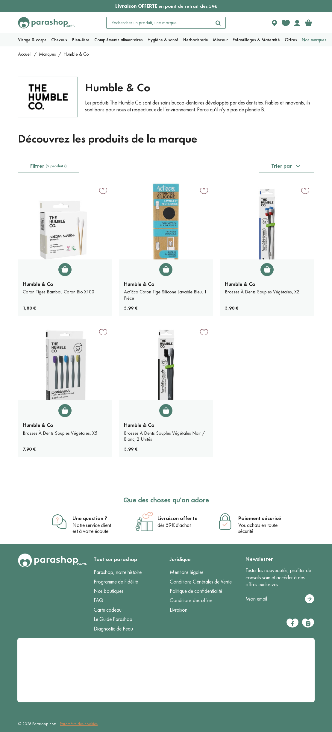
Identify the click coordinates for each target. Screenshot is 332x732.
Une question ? (89, 518)
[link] (308, 22)
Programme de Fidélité (116, 581)
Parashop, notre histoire (118, 572)
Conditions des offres (191, 600)
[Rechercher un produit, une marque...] (159, 22)
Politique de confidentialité (196, 591)
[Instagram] (308, 623)
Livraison (178, 610)
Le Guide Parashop (113, 619)
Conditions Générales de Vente (201, 581)
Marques (47, 54)
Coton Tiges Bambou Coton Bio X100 (58, 292)
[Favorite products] (285, 22)
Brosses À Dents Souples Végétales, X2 (262, 292)
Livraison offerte (177, 518)
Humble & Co (38, 284)
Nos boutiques (108, 591)
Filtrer (48, 166)
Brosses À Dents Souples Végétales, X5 (60, 433)
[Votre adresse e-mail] (279, 599)
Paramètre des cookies (79, 723)
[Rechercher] (218, 22)
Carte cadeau (108, 610)
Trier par (281, 166)
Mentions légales (187, 572)
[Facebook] (292, 623)
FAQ (98, 600)
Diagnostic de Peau (113, 628)
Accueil (24, 54)
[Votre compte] (297, 22)
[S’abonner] (309, 598)
